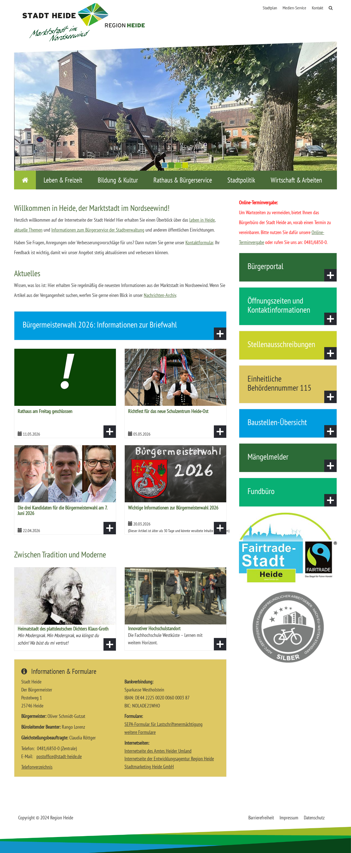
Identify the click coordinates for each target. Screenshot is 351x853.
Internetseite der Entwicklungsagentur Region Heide (169, 758)
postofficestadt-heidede (59, 756)
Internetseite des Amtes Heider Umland (158, 751)
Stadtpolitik (241, 180)
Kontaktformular (199, 242)
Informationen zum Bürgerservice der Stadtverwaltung (97, 230)
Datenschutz (314, 817)
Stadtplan (270, 7)
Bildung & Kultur (118, 180)
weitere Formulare (140, 732)
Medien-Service (294, 7)
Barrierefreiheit (261, 817)
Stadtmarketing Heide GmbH (149, 766)
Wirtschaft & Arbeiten (296, 180)
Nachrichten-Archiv (160, 295)
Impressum (289, 817)
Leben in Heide (202, 220)
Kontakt (317, 7)
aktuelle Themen (28, 230)
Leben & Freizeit (63, 180)
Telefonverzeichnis (36, 767)
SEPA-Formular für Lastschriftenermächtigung (163, 724)
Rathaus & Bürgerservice (182, 180)
